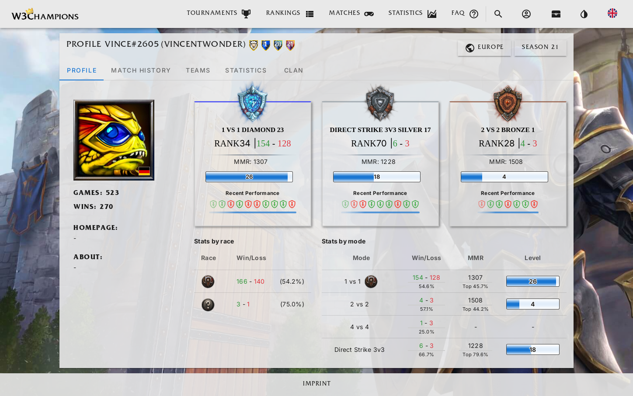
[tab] (81, 69)
